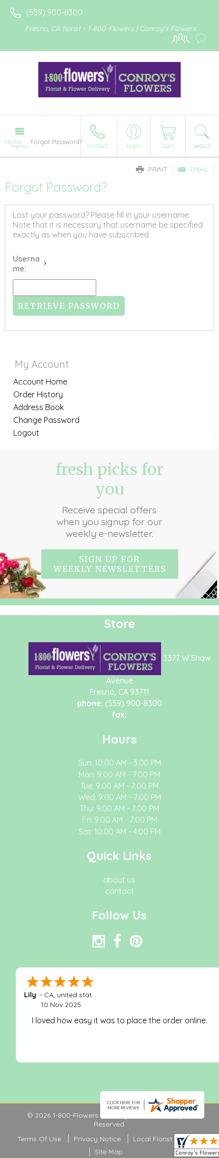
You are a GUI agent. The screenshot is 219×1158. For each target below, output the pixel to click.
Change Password (46, 420)
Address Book (38, 407)
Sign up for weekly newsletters (110, 564)
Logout (26, 433)
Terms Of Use (39, 1138)
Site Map (109, 1151)
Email (193, 169)
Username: (26, 263)
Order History (38, 394)
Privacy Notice (97, 1138)
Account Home (40, 381)
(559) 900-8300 (54, 12)
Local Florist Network (167, 1138)
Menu (19, 146)
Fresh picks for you (110, 499)
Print (151, 169)
